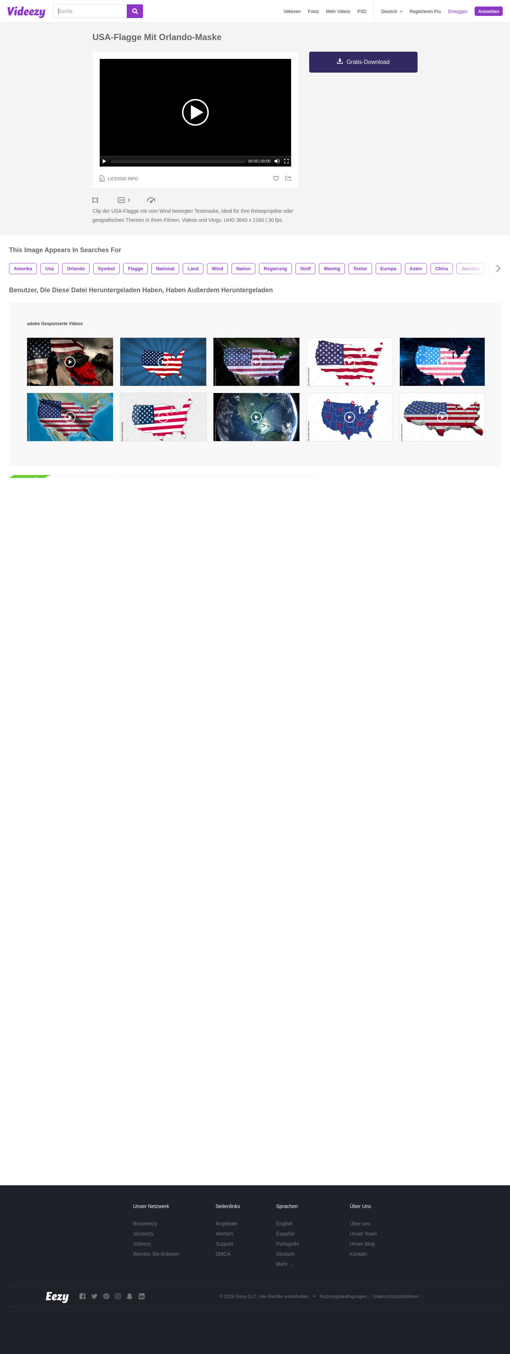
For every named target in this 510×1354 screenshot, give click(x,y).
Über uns (360, 1223)
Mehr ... (284, 1264)
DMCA (223, 1254)
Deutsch (285, 1254)
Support (224, 1244)
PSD (362, 11)
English (284, 1223)
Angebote (226, 1223)
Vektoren (292, 11)
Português (287, 1244)
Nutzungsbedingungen (343, 1296)
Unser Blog (362, 1244)
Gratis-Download (367, 62)
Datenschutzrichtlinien (396, 1296)
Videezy (142, 1244)
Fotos (313, 11)
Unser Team (363, 1234)
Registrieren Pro (425, 11)
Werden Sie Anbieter (156, 1254)
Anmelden (488, 11)
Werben (224, 1234)
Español (285, 1234)
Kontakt (358, 1254)
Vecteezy (143, 1234)
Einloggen (457, 11)
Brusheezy (145, 1223)
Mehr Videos (338, 11)
